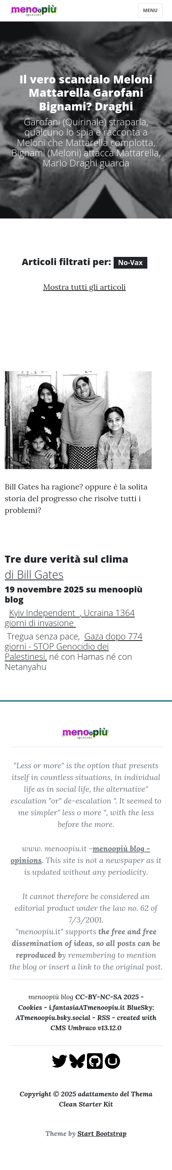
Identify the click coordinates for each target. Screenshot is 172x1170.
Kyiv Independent (44, 612)
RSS (103, 1017)
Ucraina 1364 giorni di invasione (70, 617)
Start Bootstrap (102, 1133)
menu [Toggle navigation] (150, 10)
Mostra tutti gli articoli (84, 287)
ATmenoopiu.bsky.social (53, 1017)
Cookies (30, 1007)
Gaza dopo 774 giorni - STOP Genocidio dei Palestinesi (74, 646)
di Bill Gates (34, 574)
